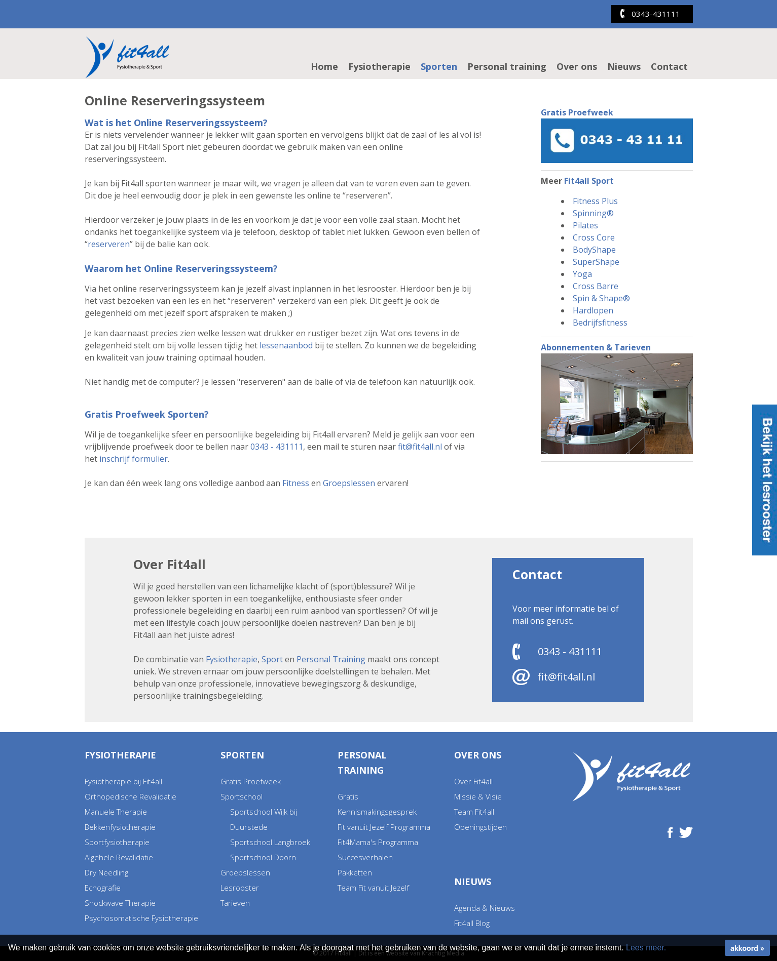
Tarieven (235, 903)
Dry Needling (106, 872)
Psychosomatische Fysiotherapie (141, 918)
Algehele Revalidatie (119, 857)
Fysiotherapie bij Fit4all (123, 781)
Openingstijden (480, 827)
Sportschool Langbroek (270, 842)
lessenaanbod (286, 345)
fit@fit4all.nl (420, 446)
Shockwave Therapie (120, 903)
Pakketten (355, 872)
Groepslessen (349, 483)
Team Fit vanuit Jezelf (373, 888)
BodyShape (594, 249)
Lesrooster (239, 888)
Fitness (295, 483)
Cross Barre (595, 286)
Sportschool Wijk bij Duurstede (263, 819)
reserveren (109, 244)
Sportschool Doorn (263, 857)
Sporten (439, 66)
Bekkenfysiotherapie (120, 827)
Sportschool (241, 796)
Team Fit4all (474, 812)
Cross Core (594, 237)
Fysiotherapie (379, 66)
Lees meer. (646, 947)
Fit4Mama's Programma (378, 842)
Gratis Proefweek (250, 781)
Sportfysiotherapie (117, 842)
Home (324, 66)
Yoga (582, 273)
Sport (272, 659)
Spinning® (593, 213)
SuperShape (596, 261)
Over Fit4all (473, 781)
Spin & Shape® (601, 298)
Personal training (506, 66)
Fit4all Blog (472, 923)
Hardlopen (593, 310)
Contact (669, 66)
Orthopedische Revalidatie (130, 796)
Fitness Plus (595, 201)
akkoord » (747, 948)
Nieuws (624, 66)
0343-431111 (656, 14)
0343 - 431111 (276, 446)
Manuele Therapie (116, 812)
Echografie (103, 888)
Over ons (577, 66)
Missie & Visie (478, 796)
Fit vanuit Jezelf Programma (384, 827)
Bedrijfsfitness (600, 322)
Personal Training (331, 659)
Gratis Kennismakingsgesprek (377, 804)
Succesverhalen (365, 857)
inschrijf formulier (133, 458)
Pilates (585, 225)
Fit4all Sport (589, 180)
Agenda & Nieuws (484, 908)
